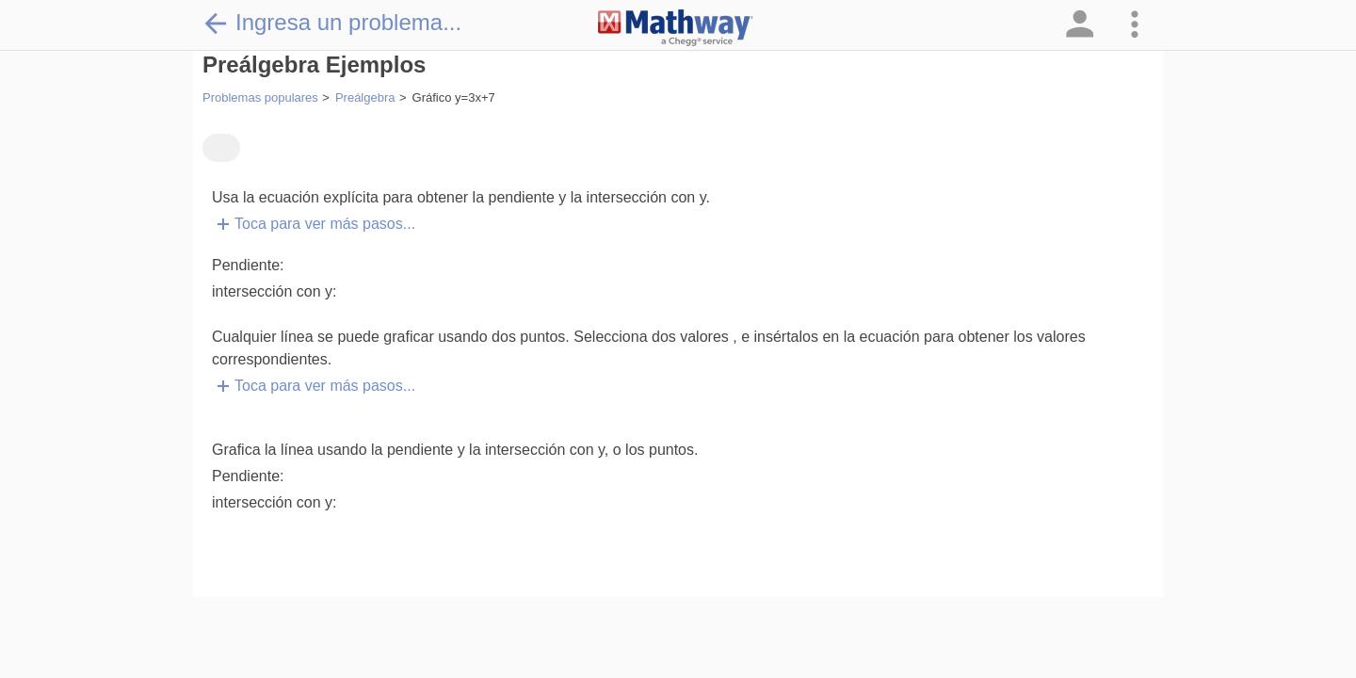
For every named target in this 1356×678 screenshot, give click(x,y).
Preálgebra (365, 97)
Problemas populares (260, 97)
